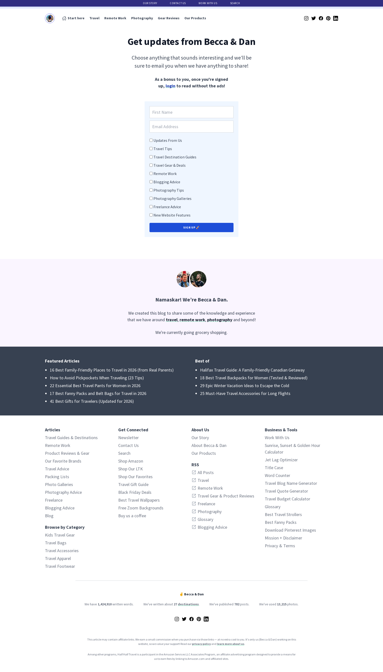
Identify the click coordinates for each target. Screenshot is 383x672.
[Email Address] (191, 127)
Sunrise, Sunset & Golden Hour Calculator (292, 449)
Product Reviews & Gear (67, 453)
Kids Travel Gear (60, 535)
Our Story (150, 3)
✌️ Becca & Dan (191, 594)
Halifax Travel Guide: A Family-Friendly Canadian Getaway (252, 370)
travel (172, 319)
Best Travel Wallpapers (139, 500)
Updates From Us (167, 140)
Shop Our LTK (130, 469)
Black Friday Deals (134, 492)
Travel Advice (57, 469)
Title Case (274, 467)
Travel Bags (55, 543)
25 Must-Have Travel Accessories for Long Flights (245, 393)
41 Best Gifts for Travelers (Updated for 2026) (92, 401)
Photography (142, 18)
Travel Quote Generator (286, 491)
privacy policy (201, 644)
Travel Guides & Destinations (71, 437)
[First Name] (191, 112)
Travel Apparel (58, 558)
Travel (94, 18)
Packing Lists (57, 476)
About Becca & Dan (209, 445)
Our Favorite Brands (63, 461)
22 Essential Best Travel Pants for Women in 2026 (95, 385)
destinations (188, 604)
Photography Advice (63, 492)
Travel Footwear (60, 566)
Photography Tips (168, 190)
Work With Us (208, 3)
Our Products (195, 18)
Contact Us (178, 3)
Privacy (271, 545)
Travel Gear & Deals (169, 165)
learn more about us (230, 644)
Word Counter (277, 475)
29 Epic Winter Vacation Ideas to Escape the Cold (244, 385)
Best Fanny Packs (281, 522)
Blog (49, 515)
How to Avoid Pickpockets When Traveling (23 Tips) (97, 378)
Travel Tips (162, 148)
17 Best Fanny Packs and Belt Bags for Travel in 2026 (98, 393)
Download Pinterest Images (290, 530)
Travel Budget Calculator (287, 499)
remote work (192, 319)
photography (219, 319)
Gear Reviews (169, 18)
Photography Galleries (172, 198)
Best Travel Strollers (283, 514)
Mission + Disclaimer (283, 538)
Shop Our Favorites (135, 476)
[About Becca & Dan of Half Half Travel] (191, 279)
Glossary (272, 506)
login (170, 86)
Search (235, 3)
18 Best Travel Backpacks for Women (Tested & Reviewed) (254, 378)
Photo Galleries (59, 484)
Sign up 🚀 (191, 227)
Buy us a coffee (132, 515)
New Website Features (172, 215)
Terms (289, 545)
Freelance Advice (167, 206)
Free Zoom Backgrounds (140, 508)
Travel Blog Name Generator (291, 483)
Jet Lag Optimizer (281, 460)
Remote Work (115, 18)
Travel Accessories (62, 550)
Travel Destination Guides (174, 157)
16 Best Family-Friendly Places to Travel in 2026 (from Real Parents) (112, 370)
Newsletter (128, 437)
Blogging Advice (166, 181)
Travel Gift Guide (133, 484)
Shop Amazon (130, 461)
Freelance (54, 500)
